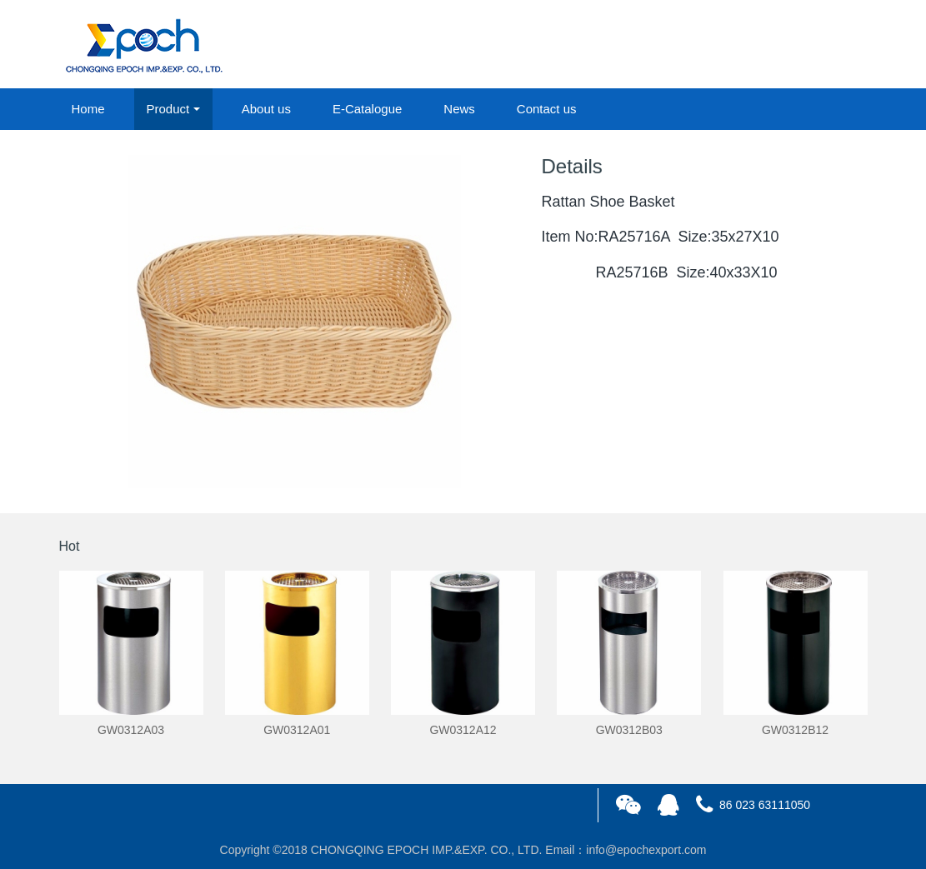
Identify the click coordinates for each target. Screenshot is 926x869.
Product (168, 109)
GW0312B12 (795, 730)
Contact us (547, 109)
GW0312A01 (296, 730)
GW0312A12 (462, 730)
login (754, 45)
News (459, 109)
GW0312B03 (629, 730)
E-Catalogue (367, 109)
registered (828, 45)
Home (88, 109)
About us (266, 109)
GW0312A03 (131, 730)
